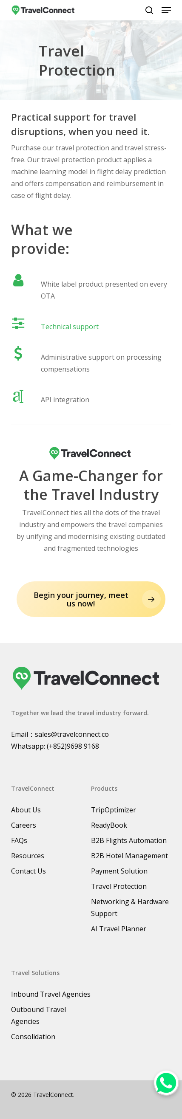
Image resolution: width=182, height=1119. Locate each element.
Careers (23, 825)
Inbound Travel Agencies (51, 994)
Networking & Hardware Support (130, 907)
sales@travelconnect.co (72, 734)
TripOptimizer (113, 810)
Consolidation (33, 1036)
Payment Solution (119, 871)
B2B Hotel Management (129, 855)
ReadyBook (109, 825)
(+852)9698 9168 (73, 746)
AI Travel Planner (118, 928)
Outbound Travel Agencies (38, 1015)
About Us (26, 810)
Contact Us (28, 871)
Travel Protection (119, 886)
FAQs (19, 840)
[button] (166, 10)
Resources (27, 855)
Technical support (70, 326)
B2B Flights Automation (129, 840)
